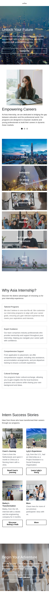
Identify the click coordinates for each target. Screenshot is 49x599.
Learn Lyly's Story (36, 471)
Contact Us (24, 51)
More (36, 522)
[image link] (24, 3)
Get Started (24, 577)
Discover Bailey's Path (12, 523)
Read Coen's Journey (12, 471)
